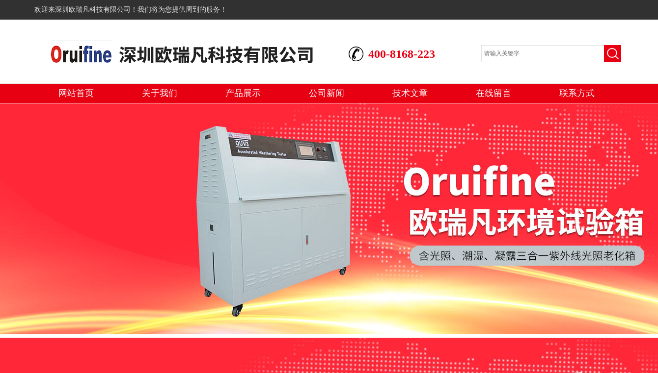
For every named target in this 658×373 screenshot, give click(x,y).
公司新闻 (326, 93)
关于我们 (159, 93)
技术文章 (410, 93)
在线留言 (493, 93)
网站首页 (76, 93)
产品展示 (243, 93)
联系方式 (577, 93)
